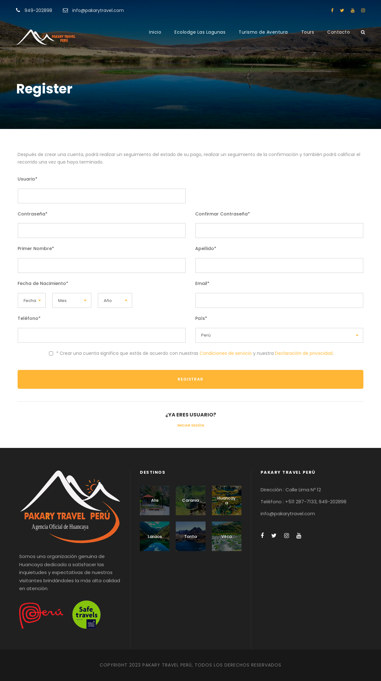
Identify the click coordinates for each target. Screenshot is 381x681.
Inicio (155, 32)
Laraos (155, 536)
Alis (154, 500)
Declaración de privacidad (304, 353)
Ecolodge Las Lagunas (199, 32)
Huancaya (226, 500)
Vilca (226, 536)
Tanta (190, 536)
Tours (307, 32)
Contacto (338, 32)
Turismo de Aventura (263, 32)
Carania (190, 500)
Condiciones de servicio (226, 353)
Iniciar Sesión (190, 425)
